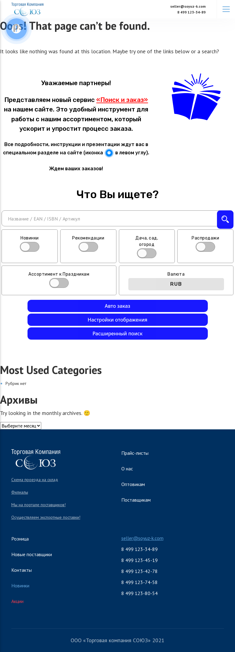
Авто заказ (117, 306)
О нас (127, 468)
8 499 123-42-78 (139, 571)
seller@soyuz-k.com (188, 6)
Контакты (21, 570)
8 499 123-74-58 (139, 582)
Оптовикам (133, 484)
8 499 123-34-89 (191, 12)
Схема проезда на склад (34, 479)
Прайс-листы (135, 453)
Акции (17, 601)
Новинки (20, 585)
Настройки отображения (117, 319)
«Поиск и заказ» (122, 100)
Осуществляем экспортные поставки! (45, 517)
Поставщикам (136, 500)
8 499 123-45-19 (139, 560)
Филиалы (19, 492)
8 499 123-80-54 (139, 593)
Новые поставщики (31, 554)
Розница (20, 539)
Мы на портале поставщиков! (38, 504)
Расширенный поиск (118, 333)
